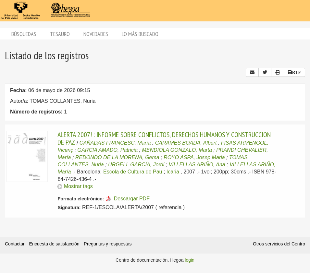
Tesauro (60, 34)
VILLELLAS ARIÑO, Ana (197, 164)
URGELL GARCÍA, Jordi (136, 164)
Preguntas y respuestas (107, 243)
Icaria (173, 171)
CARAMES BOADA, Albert (186, 143)
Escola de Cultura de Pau (132, 171)
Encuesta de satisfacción (54, 243)
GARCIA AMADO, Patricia (108, 150)
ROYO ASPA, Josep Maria (194, 157)
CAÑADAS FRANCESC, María (115, 143)
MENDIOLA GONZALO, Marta (177, 150)
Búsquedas (23, 34)
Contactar (15, 243)
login (189, 260)
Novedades (95, 34)
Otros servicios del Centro (279, 243)
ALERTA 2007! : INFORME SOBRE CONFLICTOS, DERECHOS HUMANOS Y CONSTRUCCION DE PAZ (164, 138)
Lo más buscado (140, 34)
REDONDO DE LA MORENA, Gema (117, 157)
